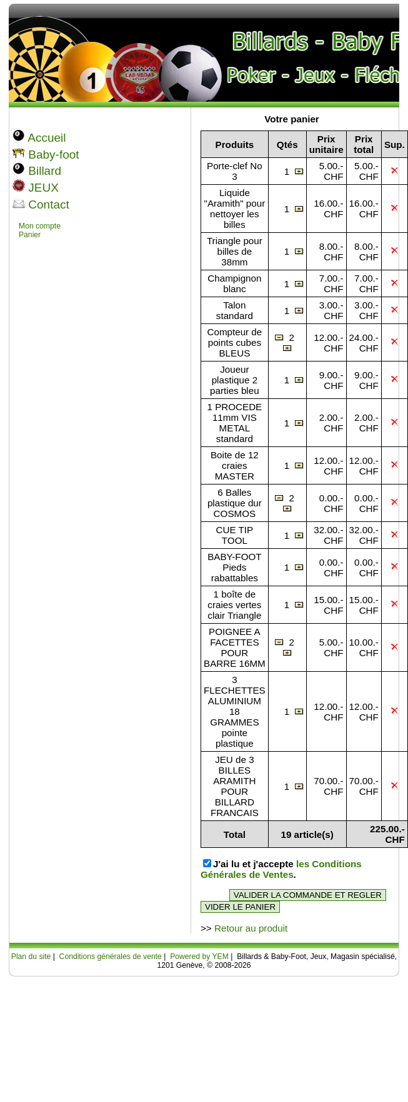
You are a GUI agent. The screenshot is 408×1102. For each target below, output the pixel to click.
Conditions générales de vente (110, 956)
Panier (30, 234)
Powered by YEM (199, 956)
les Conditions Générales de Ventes (281, 869)
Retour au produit (250, 928)
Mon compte (40, 226)
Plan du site (31, 956)
